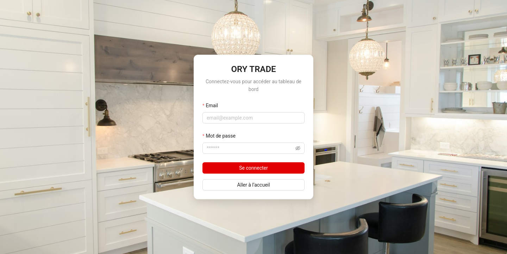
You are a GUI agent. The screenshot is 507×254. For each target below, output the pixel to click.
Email (212, 105)
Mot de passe (220, 136)
